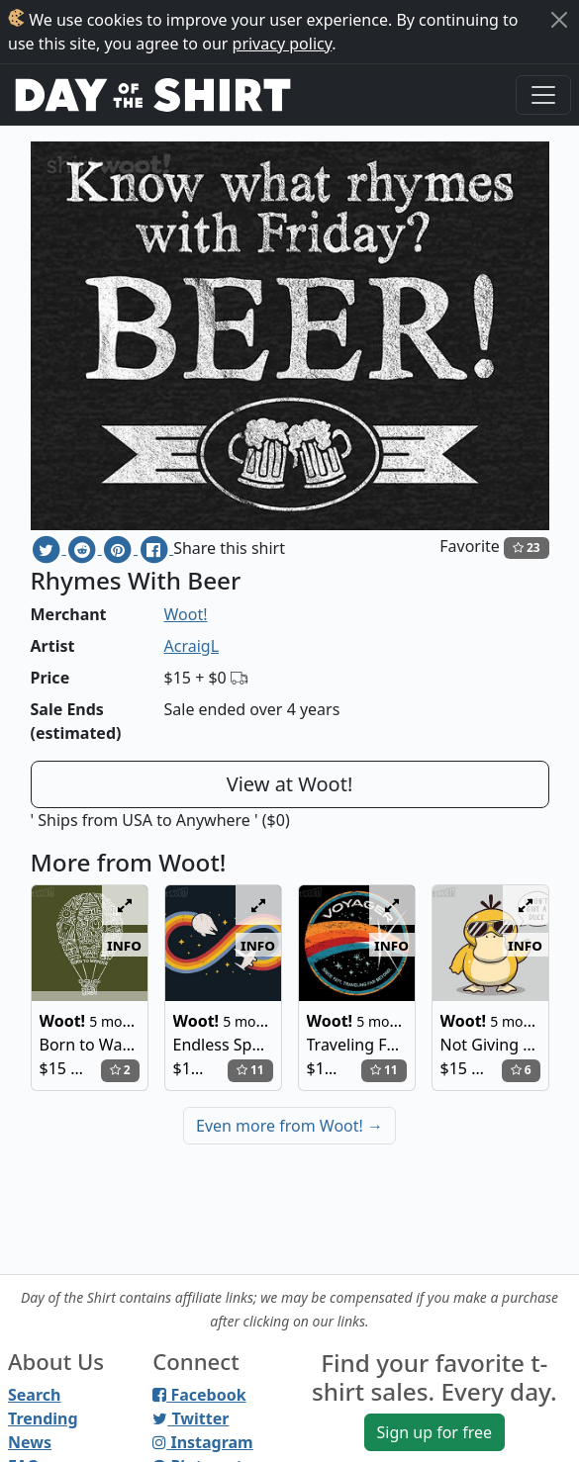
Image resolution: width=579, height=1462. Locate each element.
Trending (43, 1418)
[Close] (559, 20)
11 (250, 1069)
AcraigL (192, 646)
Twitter (190, 1418)
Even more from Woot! (289, 1126)
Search (34, 1395)
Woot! (186, 614)
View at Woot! (290, 784)
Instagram (202, 1442)
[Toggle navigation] (543, 95)
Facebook (198, 1395)
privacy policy (283, 43)
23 (526, 547)
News (29, 1442)
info (124, 945)
